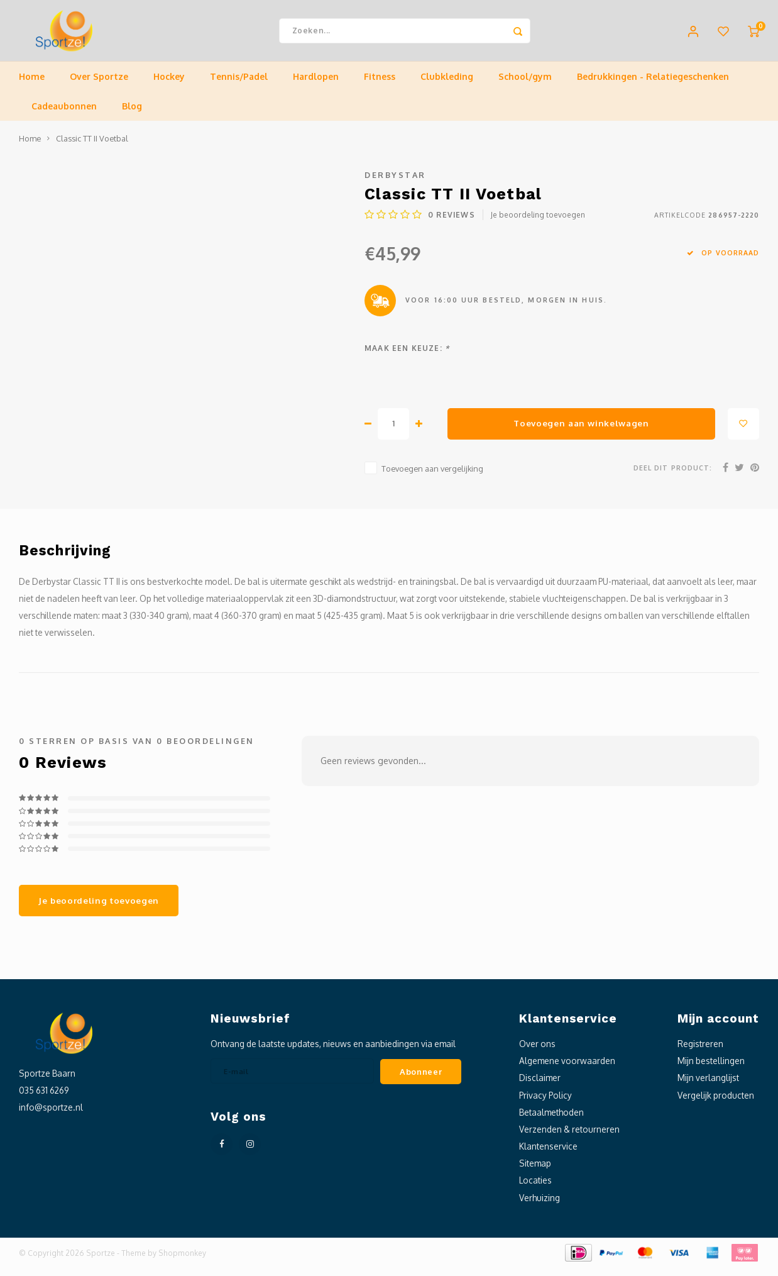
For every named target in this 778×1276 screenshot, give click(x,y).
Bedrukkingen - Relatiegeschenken (653, 84)
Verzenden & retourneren (569, 1137)
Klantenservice (548, 1154)
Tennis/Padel (239, 84)
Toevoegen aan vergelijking (432, 477)
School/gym (525, 84)
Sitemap (535, 1171)
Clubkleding (446, 84)
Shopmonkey (182, 1261)
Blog (132, 114)
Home (32, 84)
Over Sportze (99, 84)
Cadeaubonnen (64, 114)
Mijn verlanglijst (708, 1085)
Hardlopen (316, 84)
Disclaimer (540, 1085)
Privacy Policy (545, 1102)
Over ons (537, 1051)
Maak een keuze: (406, 356)
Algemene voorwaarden (567, 1068)
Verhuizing (539, 1205)
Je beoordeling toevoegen (538, 223)
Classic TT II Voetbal (92, 146)
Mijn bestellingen (711, 1068)
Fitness (379, 84)
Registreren (700, 1051)
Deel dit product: (672, 476)
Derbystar (395, 183)
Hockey (169, 84)
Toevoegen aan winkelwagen (581, 431)
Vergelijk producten (715, 1102)
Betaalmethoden (551, 1120)
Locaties (535, 1188)
